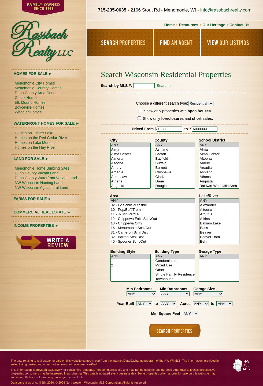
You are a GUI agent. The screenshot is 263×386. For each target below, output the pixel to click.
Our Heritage (213, 25)
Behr (219, 241)
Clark (175, 177)
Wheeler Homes (28, 112)
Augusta (130, 186)
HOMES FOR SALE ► (33, 73)
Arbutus (219, 214)
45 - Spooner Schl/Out (152, 241)
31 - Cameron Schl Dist (152, 232)
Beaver (219, 232)
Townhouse (175, 279)
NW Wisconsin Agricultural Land (41, 187)
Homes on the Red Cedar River (41, 138)
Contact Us (239, 25)
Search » (164, 85)
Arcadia (130, 172)
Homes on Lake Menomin (36, 142)
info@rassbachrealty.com (225, 10)
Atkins (219, 219)
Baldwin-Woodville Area (219, 186)
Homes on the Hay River (35, 147)
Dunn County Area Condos (37, 93)
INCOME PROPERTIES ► (36, 225)
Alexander (219, 205)
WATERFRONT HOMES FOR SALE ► (46, 123)
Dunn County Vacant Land (36, 173)
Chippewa (175, 172)
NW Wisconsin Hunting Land (38, 183)
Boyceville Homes (30, 107)
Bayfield (175, 158)
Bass (219, 228)
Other (175, 270)
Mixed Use (175, 265)
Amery (130, 168)
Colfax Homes (26, 97)
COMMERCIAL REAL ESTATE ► (42, 212)
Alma (130, 149)
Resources (188, 25)
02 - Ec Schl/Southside (152, 205)
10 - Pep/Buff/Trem (152, 210)
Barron (175, 154)
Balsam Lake (219, 223)
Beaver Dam (219, 237)
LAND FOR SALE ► (31, 158)
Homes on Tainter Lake (34, 133)
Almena (130, 158)
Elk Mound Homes (30, 102)
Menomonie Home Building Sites (42, 168)
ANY (130, 145)
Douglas (175, 186)
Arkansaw (130, 177)
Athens (130, 181)
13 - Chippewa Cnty (152, 223)
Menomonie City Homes (35, 83)
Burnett (175, 168)
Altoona (130, 163)
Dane (175, 181)
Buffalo (175, 163)
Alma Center (130, 154)
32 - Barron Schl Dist (152, 237)
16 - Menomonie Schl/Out (152, 228)
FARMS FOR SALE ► (32, 199)
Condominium (175, 261)
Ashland (175, 149)
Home (169, 25)
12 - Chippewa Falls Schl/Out (152, 219)
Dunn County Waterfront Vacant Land (46, 178)
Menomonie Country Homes (38, 88)
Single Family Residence (175, 274)
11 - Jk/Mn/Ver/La (152, 214)
